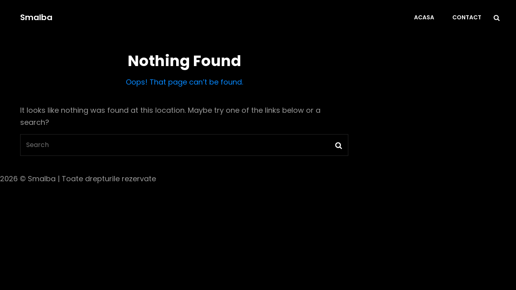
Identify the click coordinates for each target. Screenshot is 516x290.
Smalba (36, 17)
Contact (466, 17)
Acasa (424, 17)
